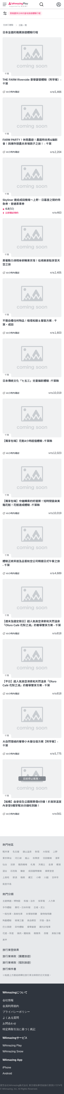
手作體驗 (7, 907)
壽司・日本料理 (22, 907)
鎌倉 (22, 871)
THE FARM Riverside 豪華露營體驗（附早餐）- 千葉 (32, 81)
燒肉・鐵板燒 (23, 933)
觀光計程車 (45, 927)
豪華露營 (31, 927)
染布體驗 (19, 927)
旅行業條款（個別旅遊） (18, 962)
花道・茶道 (8, 933)
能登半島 (7, 884)
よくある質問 (11, 1017)
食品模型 (31, 920)
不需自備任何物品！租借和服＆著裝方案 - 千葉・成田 (30, 322)
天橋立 (41, 864)
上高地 (6, 877)
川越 (46, 877)
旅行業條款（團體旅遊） (18, 956)
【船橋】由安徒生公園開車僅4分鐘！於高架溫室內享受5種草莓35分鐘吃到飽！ (32, 803)
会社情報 (8, 1000)
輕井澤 (6, 851)
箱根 (22, 877)
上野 (55, 851)
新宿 (37, 851)
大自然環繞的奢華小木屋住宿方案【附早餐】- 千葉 (30, 743)
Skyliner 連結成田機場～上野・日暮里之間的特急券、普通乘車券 (31, 202)
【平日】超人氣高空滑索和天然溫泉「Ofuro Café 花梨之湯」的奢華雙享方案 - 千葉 (29, 683)
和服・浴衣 (29, 901)
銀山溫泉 (27, 851)
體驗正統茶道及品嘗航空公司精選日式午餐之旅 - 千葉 (31, 563)
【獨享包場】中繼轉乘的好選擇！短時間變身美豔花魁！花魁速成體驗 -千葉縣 (31, 503)
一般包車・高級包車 (13, 914)
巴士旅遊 (7, 927)
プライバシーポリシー (16, 1011)
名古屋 (16, 851)
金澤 (50, 864)
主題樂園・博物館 (11, 901)
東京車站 (7, 858)
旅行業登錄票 (11, 950)
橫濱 (58, 864)
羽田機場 (47, 858)
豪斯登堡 (49, 871)
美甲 (5, 940)
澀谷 (5, 871)
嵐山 (27, 858)
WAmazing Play (12, 1045)
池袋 (12, 864)
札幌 (33, 864)
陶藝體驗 (7, 920)
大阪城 (46, 851)
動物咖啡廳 (46, 914)
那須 (15, 877)
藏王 (30, 877)
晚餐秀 (37, 933)
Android (7, 1073)
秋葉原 (36, 858)
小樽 (38, 877)
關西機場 (22, 864)
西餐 (46, 933)
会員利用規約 (11, 1006)
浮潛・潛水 (45, 920)
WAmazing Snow (13, 1051)
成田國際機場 (35, 871)
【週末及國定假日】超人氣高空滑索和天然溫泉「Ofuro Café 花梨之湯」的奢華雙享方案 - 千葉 (32, 623)
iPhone (7, 1067)
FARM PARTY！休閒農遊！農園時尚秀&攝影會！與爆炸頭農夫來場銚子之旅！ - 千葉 (30, 141)
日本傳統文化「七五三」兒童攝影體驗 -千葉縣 (31, 380)
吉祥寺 (55, 877)
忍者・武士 (39, 907)
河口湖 (18, 858)
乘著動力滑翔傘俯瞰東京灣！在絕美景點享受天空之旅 (31, 262)
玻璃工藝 (19, 920)
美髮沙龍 (56, 933)
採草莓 (41, 901)
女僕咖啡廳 (31, 914)
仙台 (5, 864)
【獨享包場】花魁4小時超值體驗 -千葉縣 (27, 441)
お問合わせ (9, 1023)
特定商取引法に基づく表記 (19, 1029)
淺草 (57, 858)
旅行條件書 (9, 969)
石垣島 (13, 871)
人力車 (51, 901)
